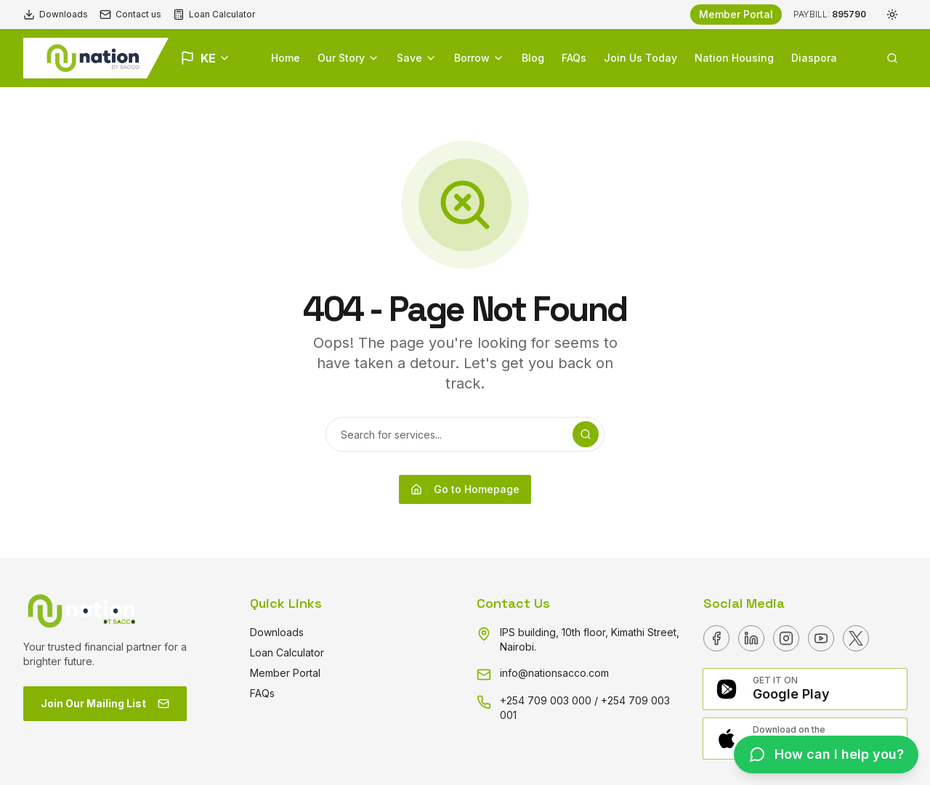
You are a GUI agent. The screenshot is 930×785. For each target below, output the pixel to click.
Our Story (348, 58)
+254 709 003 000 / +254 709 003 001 (585, 707)
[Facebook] (716, 638)
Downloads (55, 14)
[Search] (586, 434)
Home (285, 58)
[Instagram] (786, 638)
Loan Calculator (214, 14)
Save (417, 58)
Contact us (130, 14)
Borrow (479, 58)
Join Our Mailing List (105, 703)
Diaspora (814, 58)
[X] (856, 638)
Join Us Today (640, 58)
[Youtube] (821, 638)
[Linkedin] (751, 638)
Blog (533, 58)
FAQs (574, 58)
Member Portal (736, 14)
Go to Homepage (465, 489)
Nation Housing (734, 58)
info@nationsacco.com (554, 673)
